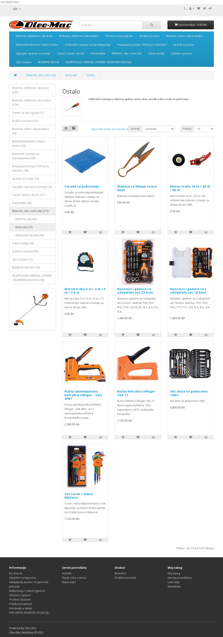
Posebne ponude (125, 578)
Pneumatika (98, 53)
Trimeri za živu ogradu (119, 36)
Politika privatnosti (20, 604)
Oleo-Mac (31, 628)
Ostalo (90, 75)
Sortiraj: (135, 129)
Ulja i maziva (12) (22, 259)
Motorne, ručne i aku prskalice (184, 36)
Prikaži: (187, 129)
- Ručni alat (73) (22, 227)
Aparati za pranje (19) (25, 179)
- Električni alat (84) (24, 219)
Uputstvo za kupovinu (22, 578)
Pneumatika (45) (22, 203)
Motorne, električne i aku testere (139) (32, 102)
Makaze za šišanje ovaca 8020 (137, 188)
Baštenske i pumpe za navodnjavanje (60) (25, 156)
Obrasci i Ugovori (20, 595)
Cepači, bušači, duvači (70, 53)
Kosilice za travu (149, 36)
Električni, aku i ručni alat (127, 53)
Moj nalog (174, 573)
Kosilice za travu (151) (25, 121)
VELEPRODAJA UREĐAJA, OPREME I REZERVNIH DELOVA (98, 62)
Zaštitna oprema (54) (25, 251)
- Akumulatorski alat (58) (28, 235)
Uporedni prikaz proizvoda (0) (110, 129)
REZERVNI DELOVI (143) (26, 267)
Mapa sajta (69, 582)
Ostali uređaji (156, 53)
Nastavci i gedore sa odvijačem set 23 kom (135, 291)
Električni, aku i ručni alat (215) (30, 211)
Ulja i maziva (23, 62)
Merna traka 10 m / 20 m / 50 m (190, 188)
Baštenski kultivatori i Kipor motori (37, 44)
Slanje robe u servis (74, 578)
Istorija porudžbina (179, 578)
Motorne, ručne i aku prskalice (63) (30, 131)
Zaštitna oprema (181, 53)
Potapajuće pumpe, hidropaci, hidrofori (141, 44)
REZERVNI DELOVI (48, 62)
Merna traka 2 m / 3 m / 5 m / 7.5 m (85, 291)
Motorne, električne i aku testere (79, 36)
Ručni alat (71, 75)
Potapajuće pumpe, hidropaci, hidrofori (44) (30, 168)
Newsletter (174, 586)
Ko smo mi (15, 573)
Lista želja (174, 582)
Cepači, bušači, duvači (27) (28, 195)
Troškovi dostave (19, 599)
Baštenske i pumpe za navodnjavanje (88, 44)
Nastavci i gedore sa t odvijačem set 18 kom (188, 291)
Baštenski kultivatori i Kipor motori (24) (28, 143)
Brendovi (120, 573)
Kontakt (66, 573)
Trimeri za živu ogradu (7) (27, 113)
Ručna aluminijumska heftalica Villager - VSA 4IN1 (83, 395)
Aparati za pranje (183, 44)
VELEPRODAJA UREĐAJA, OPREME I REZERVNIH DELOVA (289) (32, 278)
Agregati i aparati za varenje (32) (32, 187)
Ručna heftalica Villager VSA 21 (136, 393)
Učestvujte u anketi (20, 608)
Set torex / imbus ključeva (78, 496)
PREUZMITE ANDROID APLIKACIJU (29, 613)
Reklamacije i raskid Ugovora (27, 591)
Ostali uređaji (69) (23, 243)
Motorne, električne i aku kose (34, 36)
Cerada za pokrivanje (81, 186)
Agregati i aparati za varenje (33, 53)
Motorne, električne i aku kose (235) (30, 90)
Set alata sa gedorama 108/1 (189, 393)
